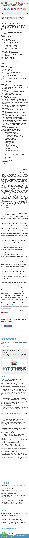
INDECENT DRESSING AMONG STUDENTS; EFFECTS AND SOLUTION (12, 380)
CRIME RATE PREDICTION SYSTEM (10, 412)
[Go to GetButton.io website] (3, 536)
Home (2, 17)
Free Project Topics (6, 405)
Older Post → (25, 330)
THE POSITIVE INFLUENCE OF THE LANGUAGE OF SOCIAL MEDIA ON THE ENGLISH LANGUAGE (14, 427)
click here (14, 305)
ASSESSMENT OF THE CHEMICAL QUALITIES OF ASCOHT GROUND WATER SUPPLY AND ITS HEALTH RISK (14, 504)
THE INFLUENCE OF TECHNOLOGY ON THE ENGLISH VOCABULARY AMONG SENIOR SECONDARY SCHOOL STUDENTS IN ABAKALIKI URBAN (13, 436)
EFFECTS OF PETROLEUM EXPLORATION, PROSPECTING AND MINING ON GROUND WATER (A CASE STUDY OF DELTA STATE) (14, 492)
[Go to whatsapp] (4, 533)
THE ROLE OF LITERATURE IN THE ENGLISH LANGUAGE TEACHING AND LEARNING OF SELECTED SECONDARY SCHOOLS (13, 419)
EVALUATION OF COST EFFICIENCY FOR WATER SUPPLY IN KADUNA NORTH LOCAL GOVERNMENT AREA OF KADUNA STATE (14, 487)
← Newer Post (4, 330)
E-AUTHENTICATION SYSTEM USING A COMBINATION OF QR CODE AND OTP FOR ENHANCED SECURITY (12, 446)
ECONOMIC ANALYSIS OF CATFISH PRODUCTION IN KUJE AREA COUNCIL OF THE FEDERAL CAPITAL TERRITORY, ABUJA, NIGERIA (14, 26)
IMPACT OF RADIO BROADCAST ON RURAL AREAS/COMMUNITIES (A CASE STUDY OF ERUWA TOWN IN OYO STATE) (14, 454)
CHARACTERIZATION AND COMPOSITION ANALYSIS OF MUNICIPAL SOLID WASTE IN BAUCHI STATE (14, 499)
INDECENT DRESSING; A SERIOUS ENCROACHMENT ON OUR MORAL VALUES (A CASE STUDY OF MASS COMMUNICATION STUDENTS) (14, 398)
